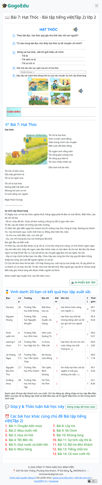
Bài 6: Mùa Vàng (20, 449)
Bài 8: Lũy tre (66, 426)
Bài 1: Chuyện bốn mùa (25, 426)
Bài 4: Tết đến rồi (21, 440)
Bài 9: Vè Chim (67, 430)
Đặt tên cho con (83, 477)
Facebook (53, 481)
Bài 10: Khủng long (70, 435)
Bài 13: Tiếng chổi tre (73, 449)
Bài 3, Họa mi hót (21, 435)
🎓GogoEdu (15, 5)
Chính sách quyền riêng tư (22, 477)
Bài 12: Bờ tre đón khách (75, 444)
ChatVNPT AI (40, 481)
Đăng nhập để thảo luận (81, 406)
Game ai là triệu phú (63, 477)
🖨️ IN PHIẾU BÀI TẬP (83, 282)
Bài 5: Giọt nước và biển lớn (28, 444)
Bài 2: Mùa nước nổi (23, 430)
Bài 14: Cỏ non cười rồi (74, 454)
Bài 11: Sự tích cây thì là (74, 440)
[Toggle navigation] (96, 5)
